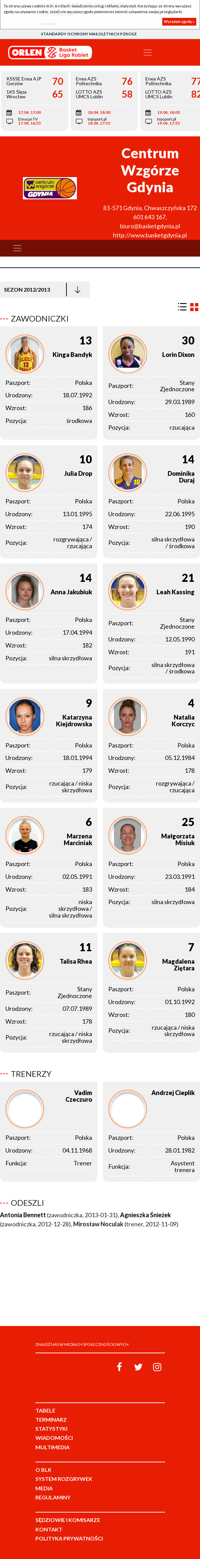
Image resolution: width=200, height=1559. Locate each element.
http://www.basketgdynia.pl (150, 235)
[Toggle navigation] (147, 52)
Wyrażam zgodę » (179, 21)
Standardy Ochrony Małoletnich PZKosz (89, 33)
